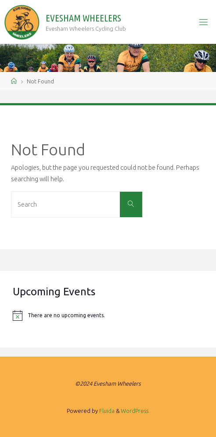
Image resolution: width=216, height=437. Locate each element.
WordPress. (135, 411)
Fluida (106, 411)
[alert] (108, 315)
